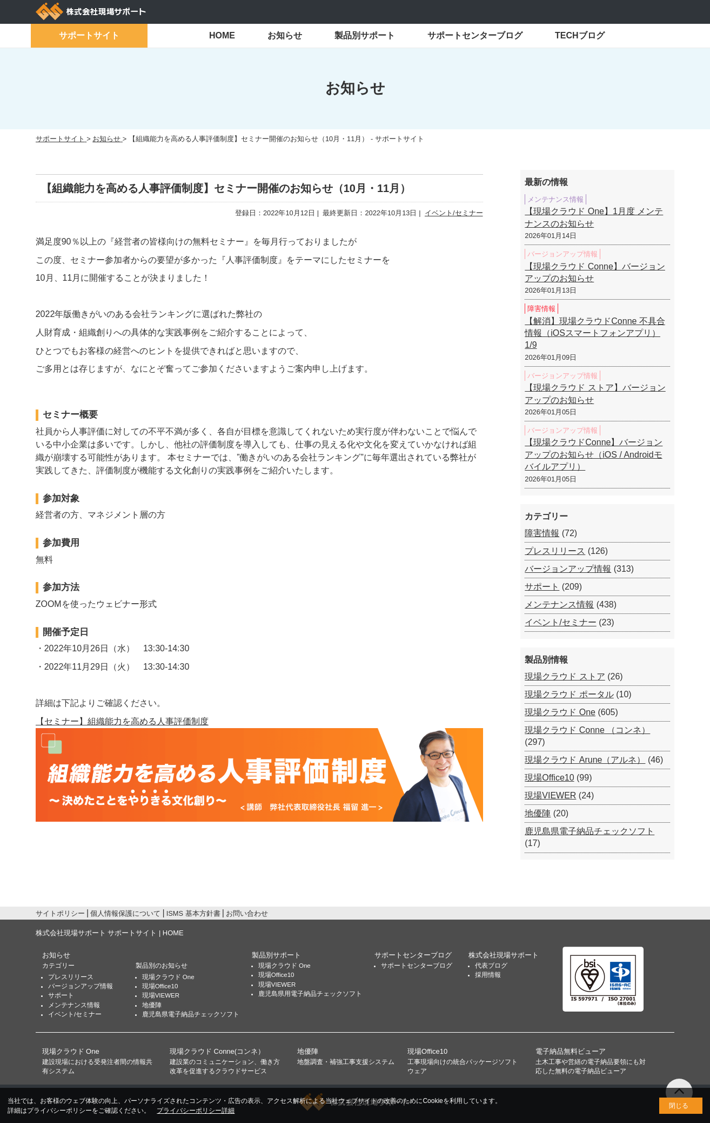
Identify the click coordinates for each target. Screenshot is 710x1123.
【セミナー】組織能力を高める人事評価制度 (122, 721)
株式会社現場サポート (503, 955)
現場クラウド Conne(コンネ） (217, 1051)
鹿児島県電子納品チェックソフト (589, 831)
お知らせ (284, 35)
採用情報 (488, 975)
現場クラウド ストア (565, 676)
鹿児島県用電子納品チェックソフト (310, 993)
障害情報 (542, 533)
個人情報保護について (125, 913)
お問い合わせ (247, 913)
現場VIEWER (550, 795)
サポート (542, 586)
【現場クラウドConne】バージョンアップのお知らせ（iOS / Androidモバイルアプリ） (593, 454)
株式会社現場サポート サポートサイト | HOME (110, 933)
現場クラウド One (560, 712)
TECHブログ (580, 35)
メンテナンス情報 (559, 604)
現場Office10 (549, 777)
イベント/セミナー (454, 213)
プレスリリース (555, 551)
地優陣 (538, 813)
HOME (222, 35)
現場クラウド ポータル (569, 694)
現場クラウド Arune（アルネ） (585, 759)
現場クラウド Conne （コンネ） (587, 730)
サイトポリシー (60, 913)
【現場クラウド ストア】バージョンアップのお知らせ (595, 393)
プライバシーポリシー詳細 (196, 1110)
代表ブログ (491, 965)
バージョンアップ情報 (568, 568)
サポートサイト (89, 35)
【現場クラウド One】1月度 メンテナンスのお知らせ (594, 217)
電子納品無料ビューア (570, 1051)
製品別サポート (364, 35)
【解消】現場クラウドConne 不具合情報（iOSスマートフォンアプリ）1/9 (595, 333)
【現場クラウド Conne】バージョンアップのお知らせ (595, 272)
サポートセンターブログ (475, 35)
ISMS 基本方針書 (193, 913)
